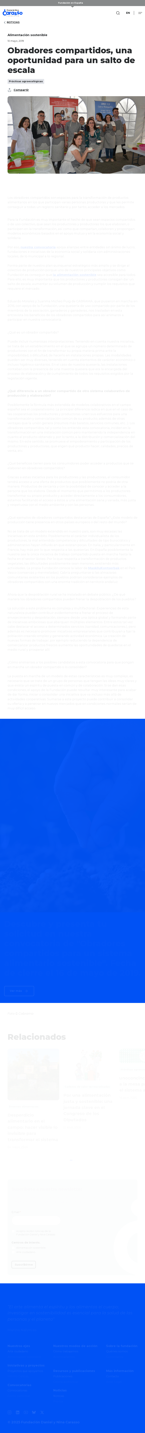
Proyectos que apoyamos (25, 1371)
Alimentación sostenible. (31, 1247)
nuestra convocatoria (38, 247)
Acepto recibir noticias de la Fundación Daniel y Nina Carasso (35, 1233)
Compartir (18, 90)
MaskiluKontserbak (104, 568)
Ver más (16, 991)
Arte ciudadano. (26, 1252)
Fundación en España (70, 3)
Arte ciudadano (18, 1351)
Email (16, 1212)
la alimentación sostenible (74, 275)
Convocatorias (17, 1390)
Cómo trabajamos (65, 1351)
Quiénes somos (117, 1351)
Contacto (112, 1376)
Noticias (11, 22)
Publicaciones (62, 1376)
